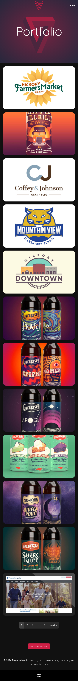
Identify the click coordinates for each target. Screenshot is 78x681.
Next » (53, 625)
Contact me (41, 646)
